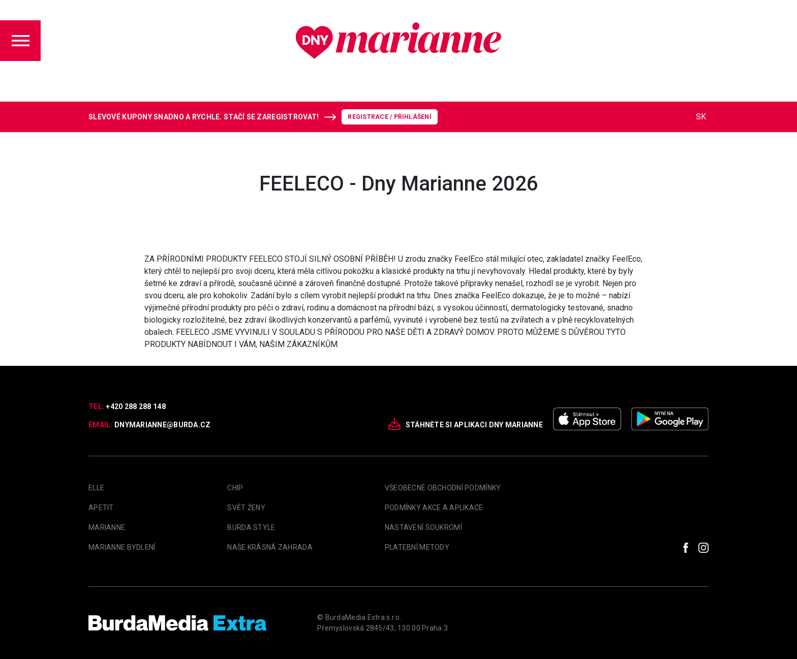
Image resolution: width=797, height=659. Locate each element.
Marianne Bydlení (121, 547)
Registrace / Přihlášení (390, 116)
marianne (106, 527)
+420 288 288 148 (135, 406)
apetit (101, 508)
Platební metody (417, 547)
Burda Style (251, 527)
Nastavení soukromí (423, 527)
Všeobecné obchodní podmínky (443, 488)
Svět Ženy (246, 508)
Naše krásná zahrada (269, 547)
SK (701, 116)
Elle (96, 488)
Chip (235, 488)
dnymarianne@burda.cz (162, 425)
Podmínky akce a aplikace (434, 508)
